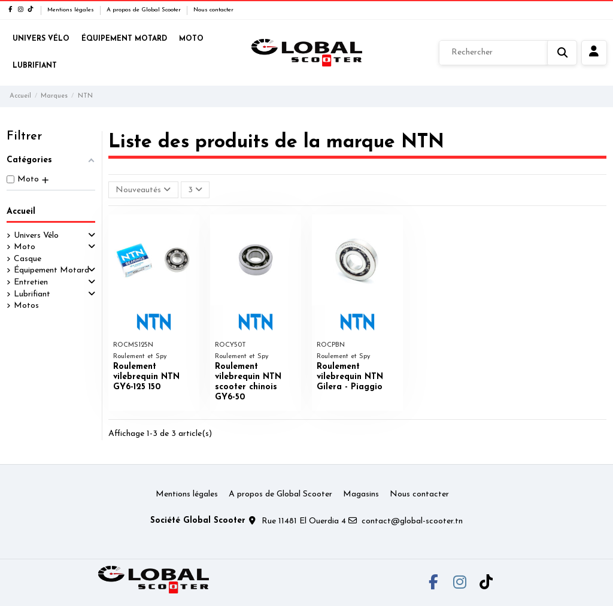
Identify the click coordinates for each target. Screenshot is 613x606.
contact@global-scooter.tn (412, 521)
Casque (27, 258)
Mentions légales (71, 10)
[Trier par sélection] (143, 190)
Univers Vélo (36, 235)
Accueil (21, 211)
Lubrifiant (32, 294)
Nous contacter (213, 10)
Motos (26, 305)
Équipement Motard (51, 270)
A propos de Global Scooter (145, 10)
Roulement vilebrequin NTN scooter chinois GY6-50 (248, 381)
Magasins (361, 494)
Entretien (31, 282)
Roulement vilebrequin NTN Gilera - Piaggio (350, 377)
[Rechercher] (508, 52)
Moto (24, 247)
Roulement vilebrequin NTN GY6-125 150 (146, 377)
